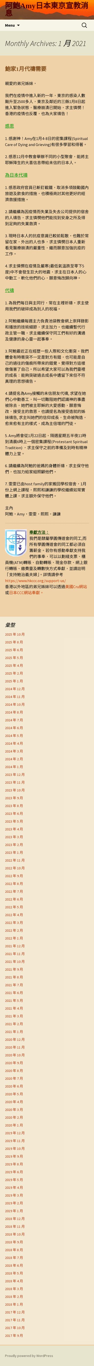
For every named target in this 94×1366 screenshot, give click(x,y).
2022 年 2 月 (14, 930)
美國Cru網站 (76, 586)
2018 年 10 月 (15, 1234)
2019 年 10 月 (15, 1148)
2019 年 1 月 (14, 1211)
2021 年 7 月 (14, 985)
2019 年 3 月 (14, 1195)
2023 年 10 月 (15, 790)
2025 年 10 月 (15, 634)
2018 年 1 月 (14, 1304)
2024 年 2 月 (14, 759)
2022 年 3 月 (14, 922)
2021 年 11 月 (15, 954)
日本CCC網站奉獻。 (26, 592)
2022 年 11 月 (15, 860)
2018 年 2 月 (14, 1296)
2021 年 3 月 (14, 1016)
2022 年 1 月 (14, 938)
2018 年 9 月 (14, 1242)
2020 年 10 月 (15, 1055)
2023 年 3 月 (14, 837)
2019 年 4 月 (14, 1187)
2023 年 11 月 (15, 782)
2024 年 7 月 (14, 720)
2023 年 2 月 (14, 844)
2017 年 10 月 (15, 1328)
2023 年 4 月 (14, 829)
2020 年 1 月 (14, 1125)
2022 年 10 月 (15, 868)
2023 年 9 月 (14, 798)
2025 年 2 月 (14, 673)
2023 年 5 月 (14, 821)
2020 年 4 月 (14, 1102)
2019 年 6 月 (14, 1172)
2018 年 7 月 (14, 1257)
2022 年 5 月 (14, 907)
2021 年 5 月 (14, 1000)
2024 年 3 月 (14, 751)
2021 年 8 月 (14, 977)
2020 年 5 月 (14, 1094)
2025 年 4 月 (14, 665)
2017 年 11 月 (15, 1320)
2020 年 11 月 (15, 1047)
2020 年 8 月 (14, 1070)
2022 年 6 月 (14, 899)
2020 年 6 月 (14, 1086)
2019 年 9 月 (14, 1156)
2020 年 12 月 (15, 1039)
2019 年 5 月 (14, 1179)
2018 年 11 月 (15, 1226)
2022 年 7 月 (14, 891)
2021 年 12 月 (15, 946)
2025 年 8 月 (14, 642)
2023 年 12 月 (15, 774)
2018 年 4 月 (14, 1281)
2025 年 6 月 (14, 650)
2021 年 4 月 (14, 1008)
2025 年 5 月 (14, 657)
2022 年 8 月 (14, 883)
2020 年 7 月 (14, 1078)
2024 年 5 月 (14, 735)
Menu (10, 25)
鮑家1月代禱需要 (25, 69)
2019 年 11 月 (15, 1141)
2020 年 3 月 (14, 1109)
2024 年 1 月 (14, 767)
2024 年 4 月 (14, 743)
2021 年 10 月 (15, 961)
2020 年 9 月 (14, 1063)
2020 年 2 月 (14, 1117)
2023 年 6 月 (14, 813)
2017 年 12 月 (15, 1312)
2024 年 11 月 (15, 696)
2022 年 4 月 (14, 915)
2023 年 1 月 (14, 852)
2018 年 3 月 (14, 1289)
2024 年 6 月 (14, 728)
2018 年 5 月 (14, 1273)
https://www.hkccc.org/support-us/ (35, 580)
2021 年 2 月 (14, 1024)
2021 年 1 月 (14, 1031)
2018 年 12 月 (15, 1218)
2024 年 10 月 (15, 704)
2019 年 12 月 (15, 1133)
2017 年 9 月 (14, 1335)
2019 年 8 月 (14, 1164)
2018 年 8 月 (14, 1250)
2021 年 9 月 (14, 969)
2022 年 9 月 (14, 876)
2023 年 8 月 (14, 806)
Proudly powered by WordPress (29, 1355)
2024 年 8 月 (14, 712)
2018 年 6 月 (14, 1265)
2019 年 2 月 (14, 1203)
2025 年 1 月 (14, 681)
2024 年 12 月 (15, 689)
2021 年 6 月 (14, 993)
